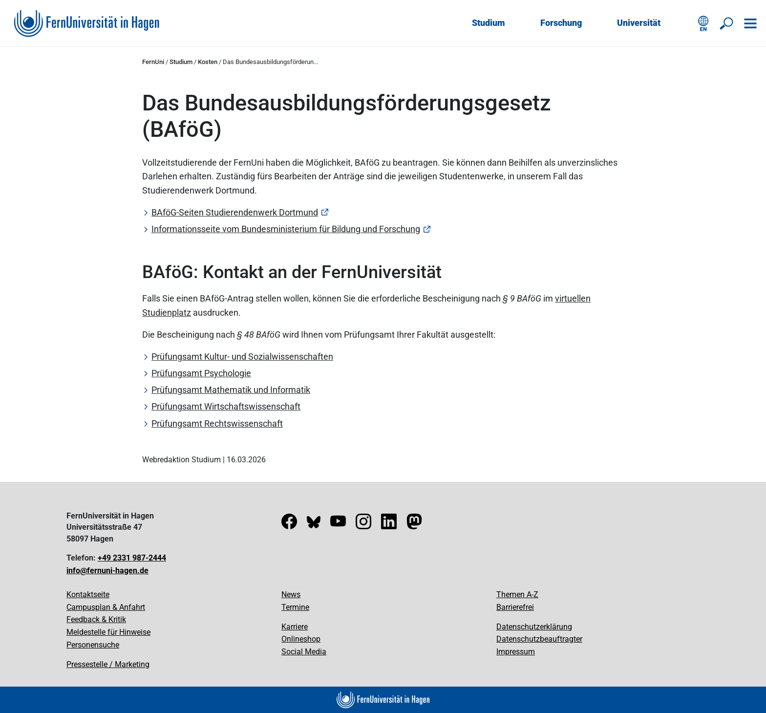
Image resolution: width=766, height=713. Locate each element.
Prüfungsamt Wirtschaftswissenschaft (225, 406)
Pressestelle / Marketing (107, 664)
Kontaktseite (87, 594)
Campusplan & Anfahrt (105, 607)
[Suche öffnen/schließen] (727, 23)
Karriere (294, 626)
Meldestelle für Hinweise (108, 632)
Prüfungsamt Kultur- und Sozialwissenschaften (242, 356)
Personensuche (92, 644)
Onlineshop (300, 639)
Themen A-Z (517, 594)
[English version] (703, 23)
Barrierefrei (515, 607)
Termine (295, 607)
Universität (638, 23)
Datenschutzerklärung (534, 626)
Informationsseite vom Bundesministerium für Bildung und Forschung (285, 229)
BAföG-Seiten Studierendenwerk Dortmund (234, 212)
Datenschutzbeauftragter (539, 639)
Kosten (207, 61)
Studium (488, 23)
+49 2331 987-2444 (132, 557)
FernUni (153, 61)
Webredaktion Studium (181, 459)
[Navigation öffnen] (750, 23)
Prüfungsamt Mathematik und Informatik (230, 390)
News (290, 594)
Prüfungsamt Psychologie (201, 373)
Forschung (561, 23)
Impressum (515, 651)
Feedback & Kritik (96, 619)
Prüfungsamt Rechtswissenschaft (217, 423)
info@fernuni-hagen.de (107, 570)
